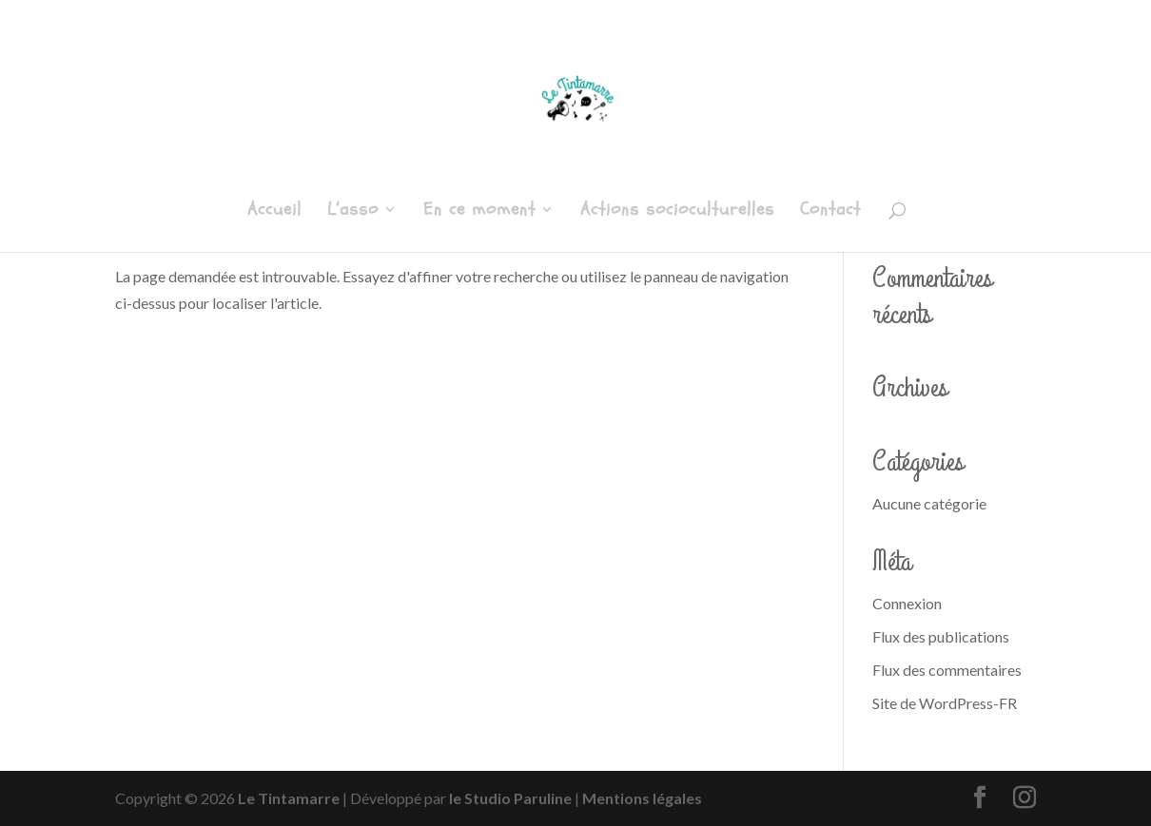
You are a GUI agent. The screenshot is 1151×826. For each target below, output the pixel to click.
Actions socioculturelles (677, 211)
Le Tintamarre (289, 798)
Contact (830, 211)
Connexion (907, 603)
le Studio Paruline (510, 798)
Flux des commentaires (947, 670)
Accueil (274, 211)
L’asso (353, 211)
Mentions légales (642, 798)
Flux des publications (940, 636)
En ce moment (479, 211)
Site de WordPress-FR (944, 703)
